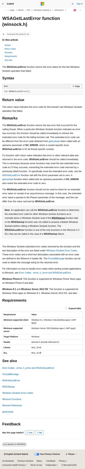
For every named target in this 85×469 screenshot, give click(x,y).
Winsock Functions (11, 399)
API (28, 10)
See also (8, 60)
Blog (39, 461)
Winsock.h (59, 10)
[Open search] (72, 3)
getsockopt (54, 141)
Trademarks (50, 465)
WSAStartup (58, 218)
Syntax (8, 45)
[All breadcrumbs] (4, 10)
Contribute (50, 461)
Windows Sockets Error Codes (61, 250)
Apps (12, 10)
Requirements (11, 56)
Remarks (9, 52)
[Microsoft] (42, 4)
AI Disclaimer (8, 461)
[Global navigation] (3, 3)
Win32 (21, 10)
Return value (10, 49)
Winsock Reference (12, 405)
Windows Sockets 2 (42, 10)
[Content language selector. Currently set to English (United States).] (16, 454)
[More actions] (80, 10)
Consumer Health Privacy (13, 465)
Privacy (62, 461)
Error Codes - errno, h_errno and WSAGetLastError (45, 272)
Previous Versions (25, 461)
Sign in (80, 4)
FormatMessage (56, 258)
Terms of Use (36, 465)
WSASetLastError (11, 175)
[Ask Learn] (75, 10)
